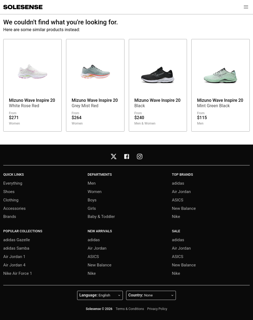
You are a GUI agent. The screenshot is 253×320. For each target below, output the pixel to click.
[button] (246, 7)
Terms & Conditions (130, 309)
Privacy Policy (157, 309)
